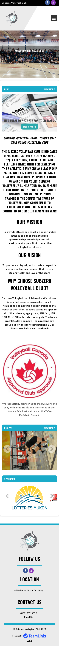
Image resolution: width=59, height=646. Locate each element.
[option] (29, 113)
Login (29, 640)
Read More (29, 126)
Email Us (28, 617)
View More (49, 89)
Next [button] (52, 105)
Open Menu (54, 18)
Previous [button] (7, 105)
